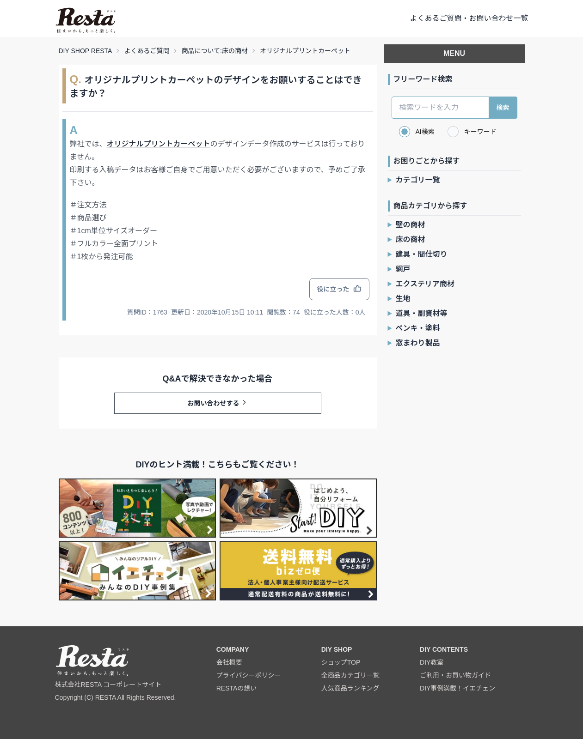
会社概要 (229, 662)
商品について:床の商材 (214, 51)
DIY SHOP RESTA (85, 51)
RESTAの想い (236, 688)
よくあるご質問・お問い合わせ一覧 (469, 18)
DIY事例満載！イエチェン (457, 688)
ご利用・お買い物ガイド (455, 675)
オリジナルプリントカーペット (305, 51)
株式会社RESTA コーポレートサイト (108, 684)
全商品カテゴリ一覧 (350, 675)
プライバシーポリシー (248, 675)
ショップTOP (341, 662)
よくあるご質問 (146, 51)
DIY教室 (431, 662)
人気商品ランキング (350, 688)
